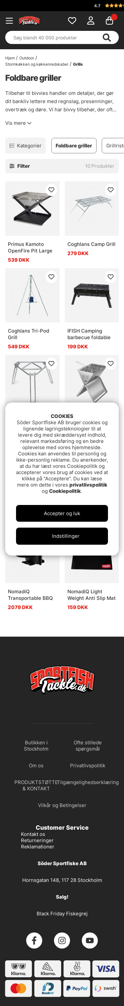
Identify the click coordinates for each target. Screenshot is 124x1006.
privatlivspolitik (88, 485)
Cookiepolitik (65, 491)
